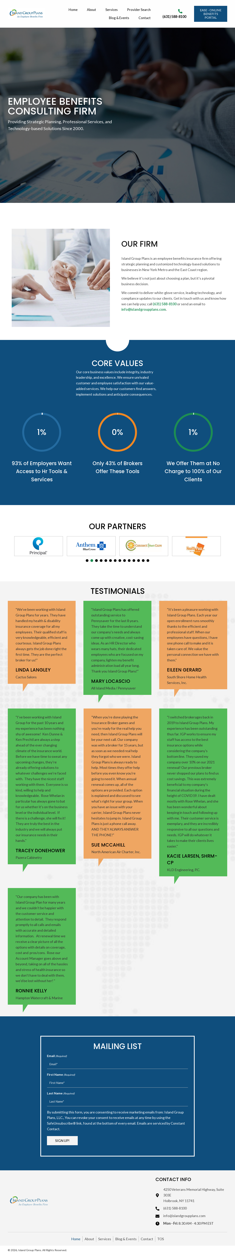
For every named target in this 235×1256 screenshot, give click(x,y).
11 (134, 560)
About (89, 1239)
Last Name (61, 1093)
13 (143, 560)
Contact (147, 1239)
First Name (61, 1075)
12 (138, 560)
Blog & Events (126, 1239)
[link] (74, 9)
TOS (160, 1239)
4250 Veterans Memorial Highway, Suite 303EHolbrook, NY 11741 (193, 1195)
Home (75, 1239)
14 (148, 560)
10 (129, 560)
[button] (210, 14)
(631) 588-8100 (174, 16)
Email (57, 1056)
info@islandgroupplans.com (184, 1216)
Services (104, 1239)
